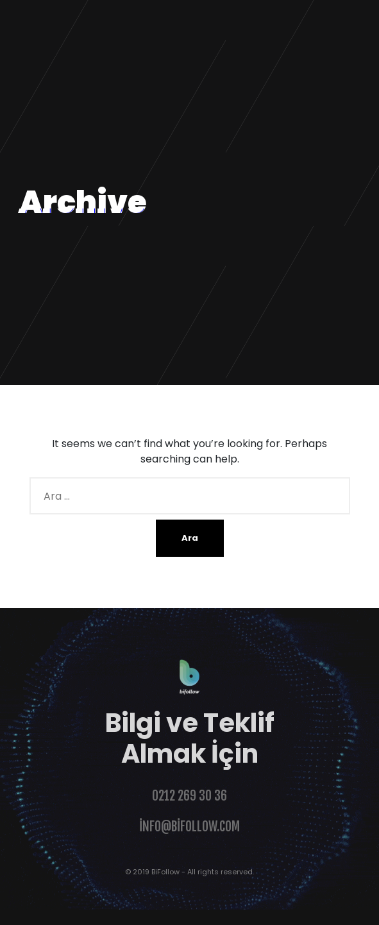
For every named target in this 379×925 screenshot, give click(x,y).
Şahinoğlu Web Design (58, 917)
